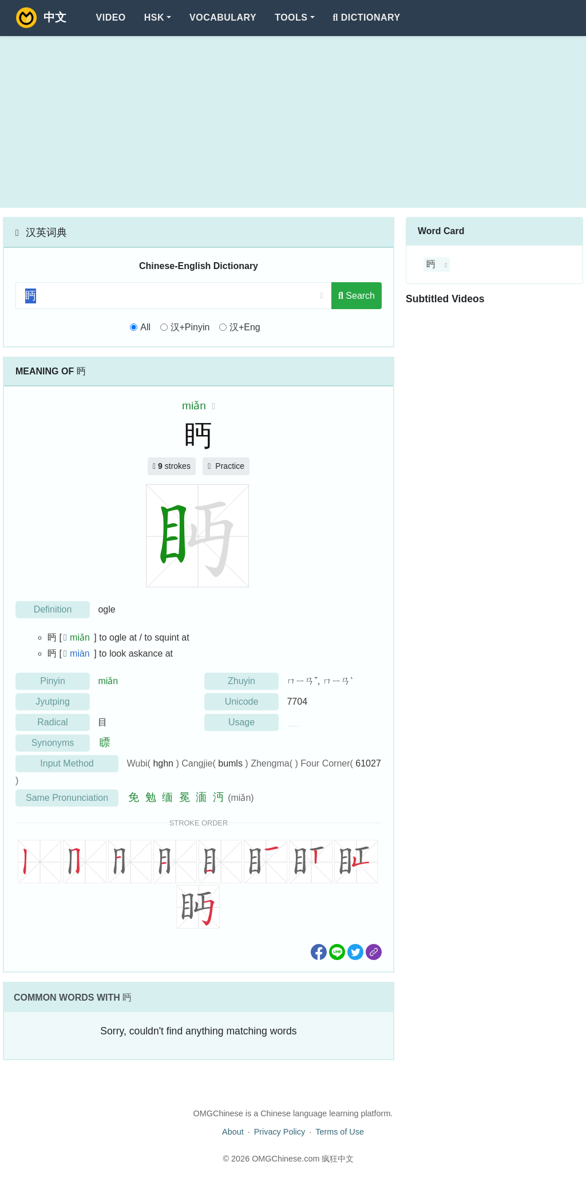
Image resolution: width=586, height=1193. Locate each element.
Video (111, 17)
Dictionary (367, 17)
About (233, 1131)
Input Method (66, 763)
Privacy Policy (280, 1131)
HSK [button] (154, 17)
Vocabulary (222, 17)
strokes (172, 466)
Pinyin (52, 681)
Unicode (242, 701)
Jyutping (52, 701)
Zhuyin (241, 681)
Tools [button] (291, 17)
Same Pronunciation (67, 798)
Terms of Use (339, 1131)
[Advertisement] (293, 122)
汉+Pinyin (190, 327)
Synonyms (52, 743)
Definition (53, 609)
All (145, 327)
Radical (52, 722)
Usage (241, 722)
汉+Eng (244, 327)
